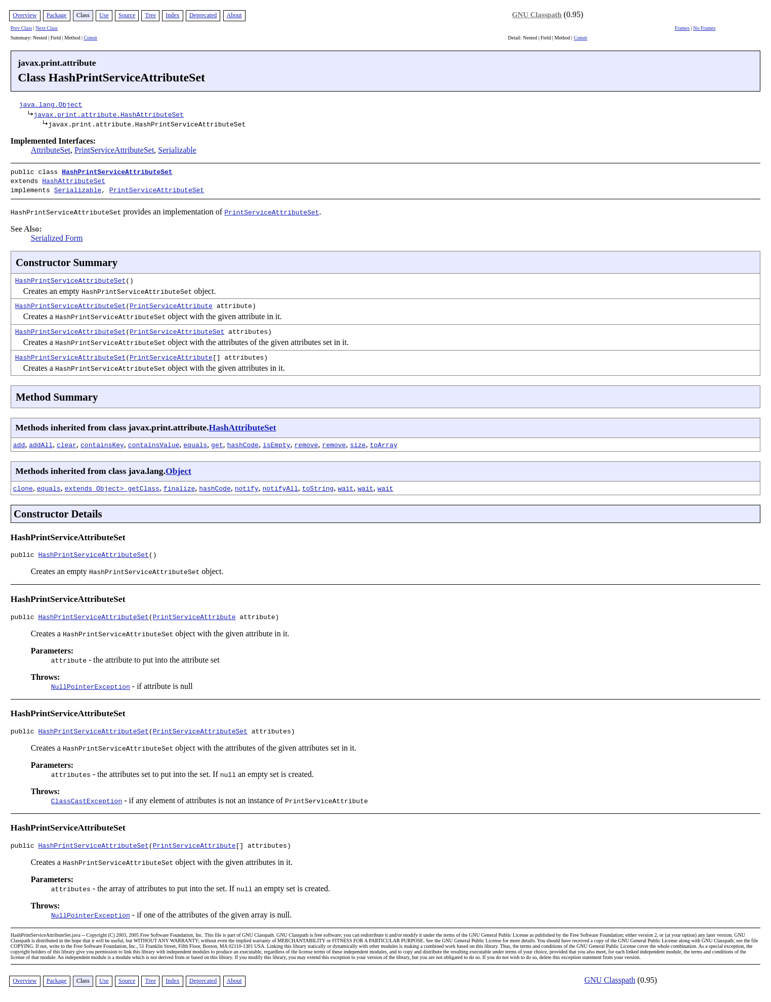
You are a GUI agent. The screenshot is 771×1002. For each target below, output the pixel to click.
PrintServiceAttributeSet (114, 150)
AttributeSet (50, 150)
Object (178, 468)
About (234, 15)
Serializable (177, 150)
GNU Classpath (536, 15)
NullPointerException (90, 686)
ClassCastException (86, 802)
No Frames (704, 28)
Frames (682, 28)
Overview (24, 15)
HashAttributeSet (73, 179)
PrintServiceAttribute (171, 302)
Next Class (46, 28)
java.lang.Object (51, 104)
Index (172, 15)
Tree (150, 15)
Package (57, 15)
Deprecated (203, 15)
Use (104, 15)
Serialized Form (57, 235)
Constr (90, 37)
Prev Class (21, 28)
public (24, 552)
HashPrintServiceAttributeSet (117, 171)
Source (126, 15)
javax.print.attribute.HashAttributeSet (108, 114)
